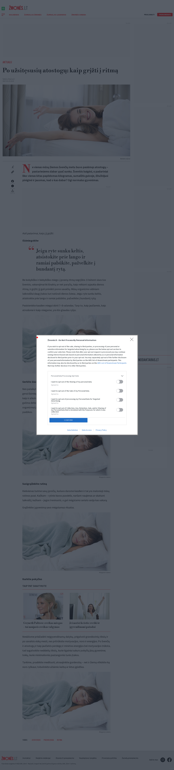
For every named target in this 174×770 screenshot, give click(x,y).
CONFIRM (69, 420)
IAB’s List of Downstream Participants (112, 362)
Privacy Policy (101, 430)
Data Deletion (72, 430)
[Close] (132, 339)
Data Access (87, 430)
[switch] (119, 381)
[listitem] (87, 375)
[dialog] (87, 385)
